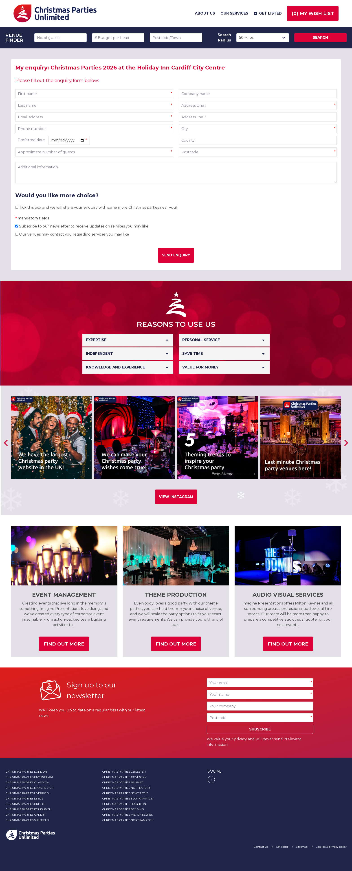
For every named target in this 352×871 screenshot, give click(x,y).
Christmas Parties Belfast (122, 782)
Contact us (261, 846)
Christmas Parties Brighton (124, 804)
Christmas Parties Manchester (29, 787)
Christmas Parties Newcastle (125, 793)
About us (205, 13)
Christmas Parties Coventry (124, 777)
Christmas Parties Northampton (128, 820)
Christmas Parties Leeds (24, 798)
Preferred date (31, 140)
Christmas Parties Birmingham (29, 777)
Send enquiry (176, 255)
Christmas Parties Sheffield (27, 820)
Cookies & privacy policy (331, 846)
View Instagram (176, 497)
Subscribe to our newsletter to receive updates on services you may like (81, 226)
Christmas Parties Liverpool (28, 793)
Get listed (267, 13)
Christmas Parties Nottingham (126, 787)
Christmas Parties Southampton (127, 798)
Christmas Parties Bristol (25, 804)
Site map (302, 846)
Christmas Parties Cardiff (25, 814)
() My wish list (313, 13)
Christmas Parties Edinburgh (28, 809)
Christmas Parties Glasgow (27, 782)
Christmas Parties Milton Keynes (127, 814)
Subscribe (260, 729)
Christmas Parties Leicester (124, 771)
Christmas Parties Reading (123, 809)
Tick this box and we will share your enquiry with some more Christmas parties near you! (96, 207)
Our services (234, 13)
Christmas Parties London (26, 771)
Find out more (66, 645)
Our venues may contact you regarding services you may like (72, 234)
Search (320, 37)
